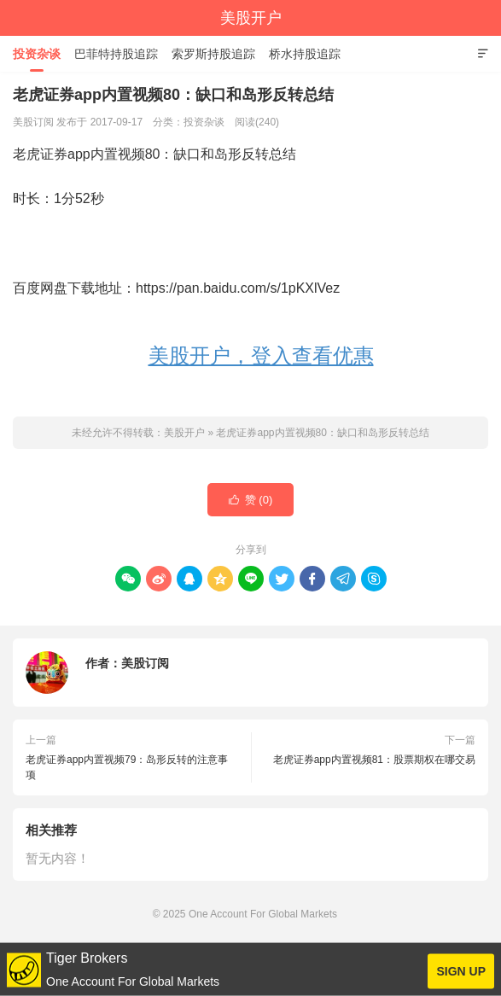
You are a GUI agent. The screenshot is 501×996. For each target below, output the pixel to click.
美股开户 (251, 17)
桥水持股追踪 (305, 54)
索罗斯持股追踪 (213, 54)
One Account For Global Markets (263, 914)
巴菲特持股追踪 (116, 54)
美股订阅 (145, 663)
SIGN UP (461, 971)
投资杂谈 (37, 54)
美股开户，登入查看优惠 (261, 355)
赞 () (251, 500)
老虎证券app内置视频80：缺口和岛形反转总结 (322, 433)
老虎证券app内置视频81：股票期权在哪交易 (374, 760)
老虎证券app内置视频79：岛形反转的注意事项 (127, 767)
